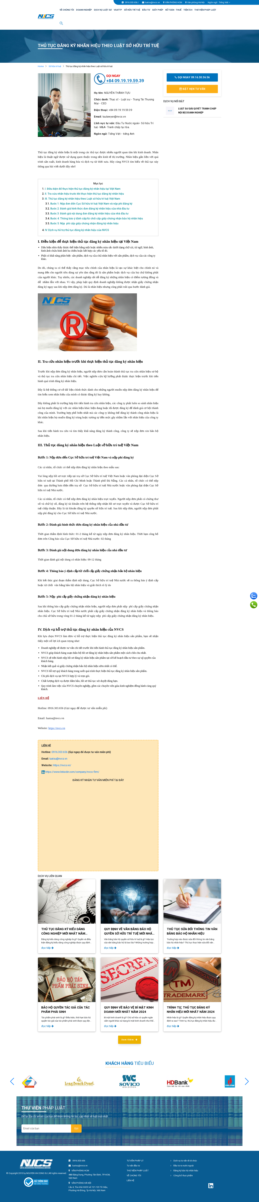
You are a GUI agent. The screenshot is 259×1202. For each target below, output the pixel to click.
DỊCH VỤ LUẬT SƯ (103, 10)
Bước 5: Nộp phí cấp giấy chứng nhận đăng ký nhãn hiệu (82, 223)
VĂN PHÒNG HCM (173, 2)
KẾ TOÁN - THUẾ (173, 10)
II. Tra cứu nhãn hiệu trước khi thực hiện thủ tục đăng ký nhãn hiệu (83, 193)
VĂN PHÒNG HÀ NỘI (81, 1183)
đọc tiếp (47, 947)
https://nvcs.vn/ (62, 765)
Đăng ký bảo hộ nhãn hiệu (184, 1170)
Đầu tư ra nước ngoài (182, 1165)
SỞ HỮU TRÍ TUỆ (132, 10)
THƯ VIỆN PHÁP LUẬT (205, 10)
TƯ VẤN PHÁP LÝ (135, 1160)
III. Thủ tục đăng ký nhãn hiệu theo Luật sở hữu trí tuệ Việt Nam (81, 198)
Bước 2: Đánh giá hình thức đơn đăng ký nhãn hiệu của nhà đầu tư (87, 208)
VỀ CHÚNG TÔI (67, 10)
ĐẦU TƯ (146, 10)
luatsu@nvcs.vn (152, 2)
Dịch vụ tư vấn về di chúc (183, 1160)
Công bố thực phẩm (181, 1175)
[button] (247, 1081)
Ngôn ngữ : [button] (219, 2)
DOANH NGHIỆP (84, 10)
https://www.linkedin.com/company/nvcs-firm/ (70, 771)
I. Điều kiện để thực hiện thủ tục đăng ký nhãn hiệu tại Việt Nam (81, 188)
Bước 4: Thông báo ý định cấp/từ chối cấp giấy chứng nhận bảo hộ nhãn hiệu (94, 218)
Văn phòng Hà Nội (195, 2)
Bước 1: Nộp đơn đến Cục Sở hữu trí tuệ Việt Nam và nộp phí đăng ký (88, 203)
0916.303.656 (131, 2)
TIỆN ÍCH (188, 10)
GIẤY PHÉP (157, 10)
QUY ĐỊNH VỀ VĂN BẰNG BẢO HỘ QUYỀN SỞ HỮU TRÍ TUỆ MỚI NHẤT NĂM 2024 (129, 933)
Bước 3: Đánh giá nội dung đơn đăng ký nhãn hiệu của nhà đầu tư (87, 213)
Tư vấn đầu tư (133, 1165)
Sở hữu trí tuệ (55, 66)
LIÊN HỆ (130, 1180)
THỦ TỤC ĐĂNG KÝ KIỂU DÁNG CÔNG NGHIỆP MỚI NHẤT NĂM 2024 (63, 933)
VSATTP (118, 10)
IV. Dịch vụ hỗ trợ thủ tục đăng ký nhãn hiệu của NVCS (75, 230)
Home (41, 66)
